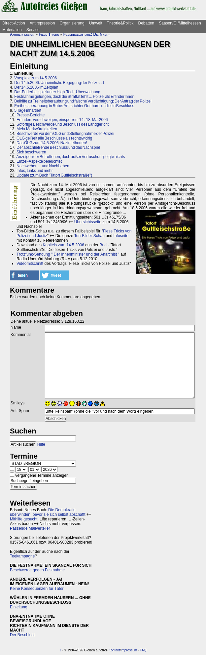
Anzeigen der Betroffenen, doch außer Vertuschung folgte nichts (70, 156)
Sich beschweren (31, 152)
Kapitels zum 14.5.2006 (63, 245)
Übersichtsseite (87, 222)
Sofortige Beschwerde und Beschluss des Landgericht (63, 124)
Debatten (146, 23)
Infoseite (121, 235)
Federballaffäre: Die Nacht (86, 34)
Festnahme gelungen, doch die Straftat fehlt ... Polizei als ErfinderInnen (74, 96)
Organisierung (71, 23)
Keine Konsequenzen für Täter (37, 588)
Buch (104, 245)
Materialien (12, 29)
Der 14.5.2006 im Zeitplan (36, 87)
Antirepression (42, 23)
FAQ (143, 650)
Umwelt (95, 23)
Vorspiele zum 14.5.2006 (35, 78)
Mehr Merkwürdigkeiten (37, 129)
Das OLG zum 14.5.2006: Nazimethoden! (52, 143)
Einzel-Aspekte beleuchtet (39, 161)
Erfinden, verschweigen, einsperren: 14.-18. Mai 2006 (62, 119)
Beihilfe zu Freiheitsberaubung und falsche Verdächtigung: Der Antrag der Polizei (82, 101)
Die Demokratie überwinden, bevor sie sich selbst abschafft (48, 512)
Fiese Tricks (49, 34)
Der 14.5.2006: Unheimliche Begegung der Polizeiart (59, 82)
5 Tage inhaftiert (27, 110)
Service (33, 29)
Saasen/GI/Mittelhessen (180, 23)
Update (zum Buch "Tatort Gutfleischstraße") (54, 175)
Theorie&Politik (120, 23)
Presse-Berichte (31, 115)
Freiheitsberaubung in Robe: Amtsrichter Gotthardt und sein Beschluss (74, 105)
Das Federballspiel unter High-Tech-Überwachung (57, 92)
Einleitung (18, 607)
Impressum (129, 650)
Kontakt (114, 650)
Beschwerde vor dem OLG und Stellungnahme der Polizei (65, 133)
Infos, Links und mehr (35, 170)
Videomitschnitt (30, 263)
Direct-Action (13, 23)
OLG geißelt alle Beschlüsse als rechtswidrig (54, 138)
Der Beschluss (22, 635)
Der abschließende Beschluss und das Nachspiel (58, 147)
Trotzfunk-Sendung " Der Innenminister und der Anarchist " (68, 254)
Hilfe (41, 444)
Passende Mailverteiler (30, 528)
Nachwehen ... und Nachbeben (43, 166)
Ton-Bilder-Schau (89, 235)
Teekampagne (22, 556)
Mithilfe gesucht (23, 519)
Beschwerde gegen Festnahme (37, 570)
